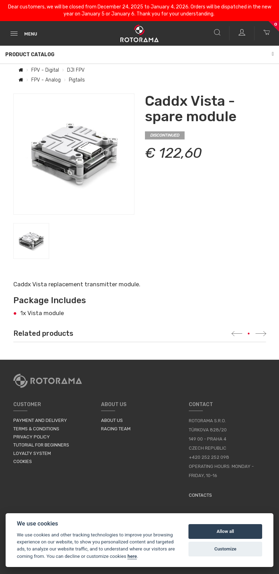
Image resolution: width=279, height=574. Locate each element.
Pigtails (77, 80)
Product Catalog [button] (139, 55)
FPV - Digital (45, 70)
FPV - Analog (46, 80)
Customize (225, 549)
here (132, 556)
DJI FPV (76, 70)
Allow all (225, 531)
